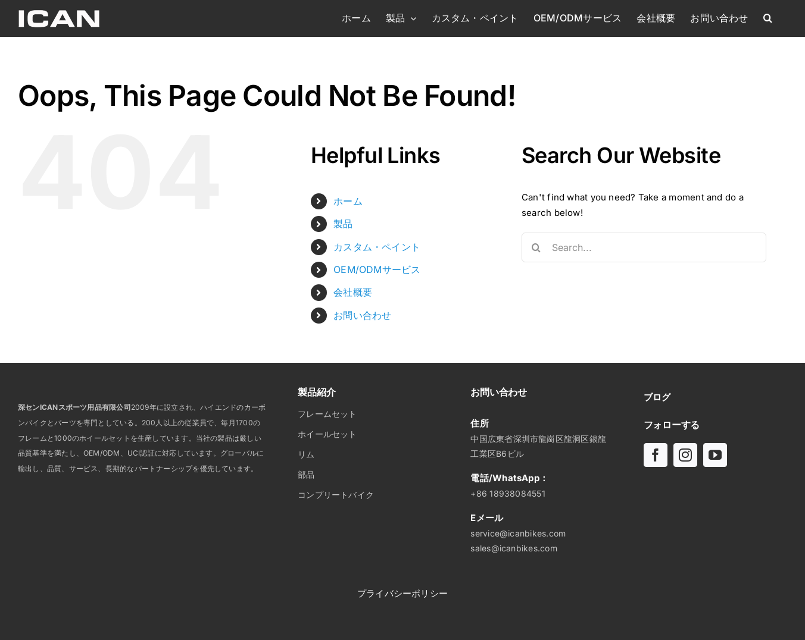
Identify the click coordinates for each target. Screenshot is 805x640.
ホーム (348, 201)
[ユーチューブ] (715, 455)
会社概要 (352, 292)
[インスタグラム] (685, 455)
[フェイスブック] (655, 455)
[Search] (536, 247)
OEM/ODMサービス (376, 269)
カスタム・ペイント (376, 247)
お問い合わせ (362, 315)
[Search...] (644, 247)
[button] (767, 18)
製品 (342, 224)
